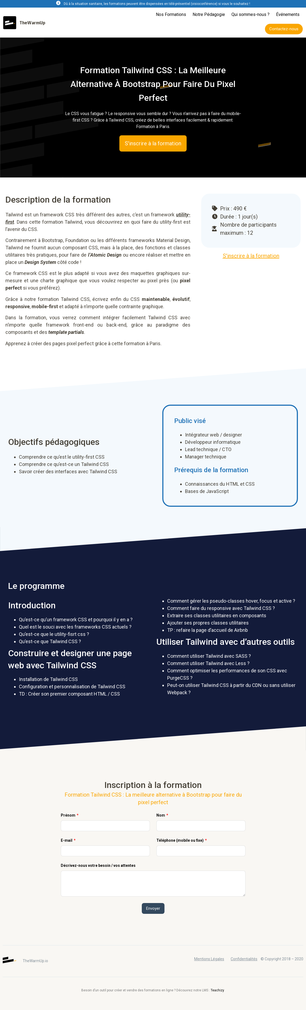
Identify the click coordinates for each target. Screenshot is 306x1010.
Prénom (68, 815)
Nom (161, 815)
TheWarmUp (32, 22)
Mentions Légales (209, 959)
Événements (288, 14)
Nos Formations (171, 14)
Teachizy (217, 990)
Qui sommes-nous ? (250, 14)
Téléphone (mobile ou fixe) (180, 840)
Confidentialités (244, 959)
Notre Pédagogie (209, 14)
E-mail (67, 840)
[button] (284, 29)
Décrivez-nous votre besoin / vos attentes (98, 865)
